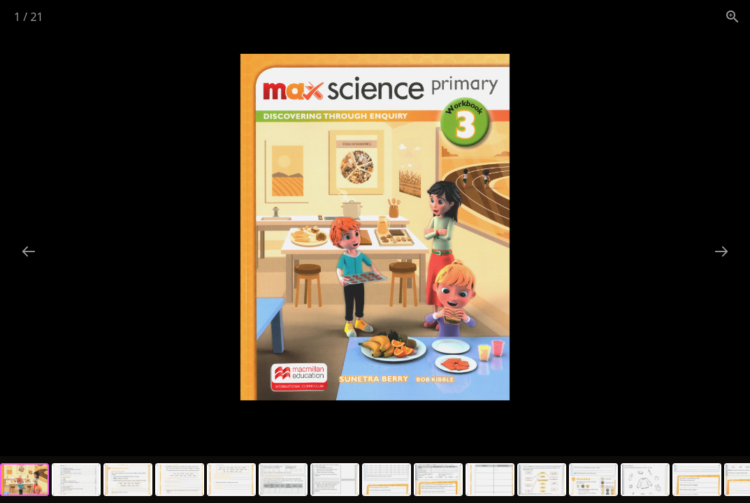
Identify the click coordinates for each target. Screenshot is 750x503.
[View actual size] (732, 16)
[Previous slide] (28, 251)
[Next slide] (721, 251)
